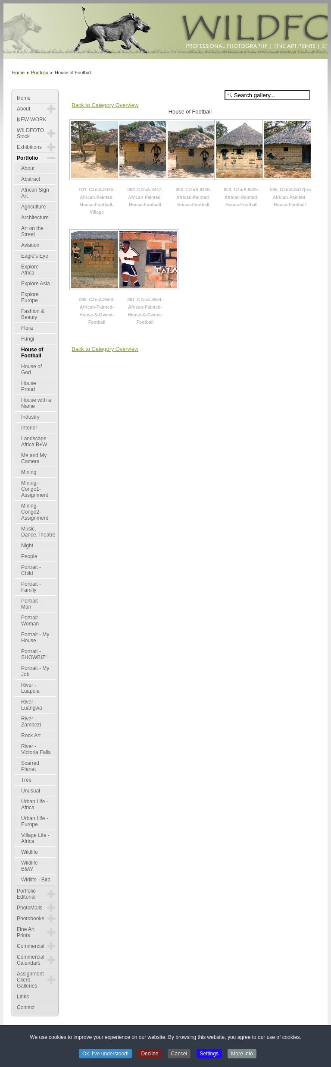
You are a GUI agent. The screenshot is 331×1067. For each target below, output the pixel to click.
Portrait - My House (35, 637)
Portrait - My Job (35, 671)
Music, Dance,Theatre (38, 532)
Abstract (30, 179)
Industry (30, 417)
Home (24, 98)
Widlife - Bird (35, 880)
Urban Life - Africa (34, 805)
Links (23, 997)
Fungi (27, 339)
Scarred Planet (30, 766)
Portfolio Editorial (26, 894)
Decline (149, 1054)
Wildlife (29, 852)
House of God (31, 369)
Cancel (179, 1054)
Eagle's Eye (34, 256)
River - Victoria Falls (35, 749)
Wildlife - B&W (31, 866)
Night (27, 546)
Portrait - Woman (31, 621)
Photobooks (30, 918)
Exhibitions (29, 147)
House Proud (28, 386)
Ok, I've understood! (105, 1054)
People (29, 556)
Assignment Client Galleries (30, 980)
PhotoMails (29, 908)
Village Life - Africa (35, 838)
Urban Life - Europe (34, 821)
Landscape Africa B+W (34, 442)
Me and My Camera (34, 458)
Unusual (30, 791)
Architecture (35, 218)
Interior (29, 428)
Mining (28, 472)
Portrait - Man (31, 604)
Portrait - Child (31, 570)
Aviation (30, 245)
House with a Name (36, 403)
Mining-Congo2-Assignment (34, 512)
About (23, 109)
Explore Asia (35, 284)
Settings (209, 1054)
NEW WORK (32, 120)
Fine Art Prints (25, 932)
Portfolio (27, 158)
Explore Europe (30, 297)
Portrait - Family (31, 587)
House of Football (32, 353)
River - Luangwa (31, 705)
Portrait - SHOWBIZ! (34, 654)
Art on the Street (32, 231)
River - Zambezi (31, 722)
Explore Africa (30, 270)
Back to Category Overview (105, 105)
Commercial (30, 946)
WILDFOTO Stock (30, 133)
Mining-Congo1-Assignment (34, 489)
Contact (25, 1007)
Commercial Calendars (30, 960)
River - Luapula (30, 688)
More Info (242, 1054)
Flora (27, 328)
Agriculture (33, 207)
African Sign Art (35, 193)
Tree (26, 780)
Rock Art (31, 735)
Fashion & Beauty (32, 314)
